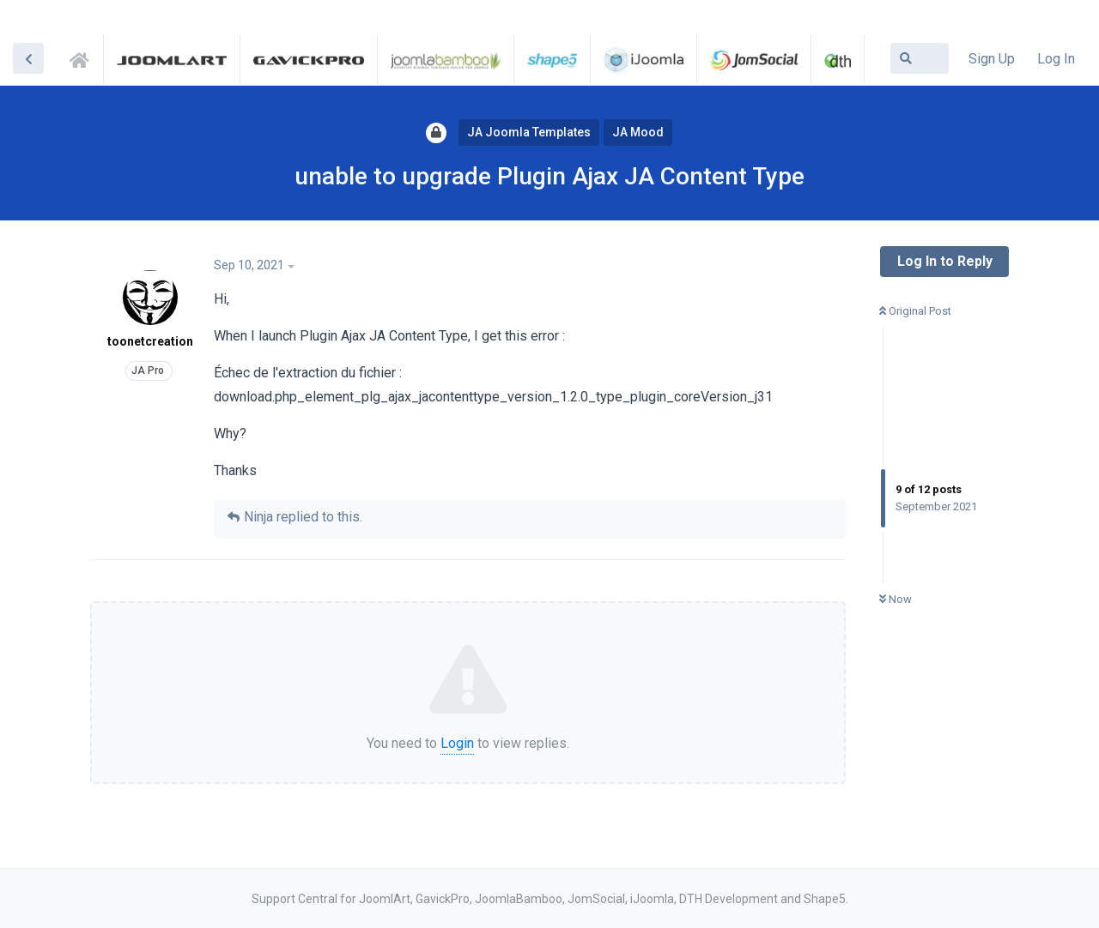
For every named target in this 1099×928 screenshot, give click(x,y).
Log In (1056, 59)
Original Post (915, 310)
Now (895, 599)
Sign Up (991, 59)
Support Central (84, 57)
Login (457, 743)
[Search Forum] (919, 58)
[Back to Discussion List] (28, 58)
